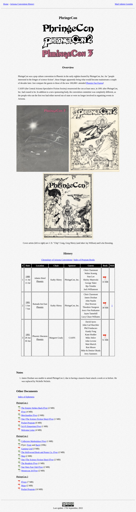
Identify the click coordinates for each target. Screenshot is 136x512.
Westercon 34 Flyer (29, 471)
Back (38, 445)
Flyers (24, 482)
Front (29, 445)
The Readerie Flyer (29, 463)
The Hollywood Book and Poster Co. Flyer (39, 452)
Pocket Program (28, 423)
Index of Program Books (84, 260)
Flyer (23, 412)
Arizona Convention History (22, 4)
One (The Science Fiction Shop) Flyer (37, 419)
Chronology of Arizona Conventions (56, 260)
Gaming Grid (27, 449)
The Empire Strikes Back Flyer (34, 408)
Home (5, 4)
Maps (23, 485)
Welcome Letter (28, 430)
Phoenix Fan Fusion (94, 83)
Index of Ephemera (26, 397)
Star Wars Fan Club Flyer (32, 467)
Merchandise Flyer (29, 415)
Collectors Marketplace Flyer (33, 441)
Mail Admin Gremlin (124, 4)
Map (23, 456)
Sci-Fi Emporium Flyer (31, 426)
